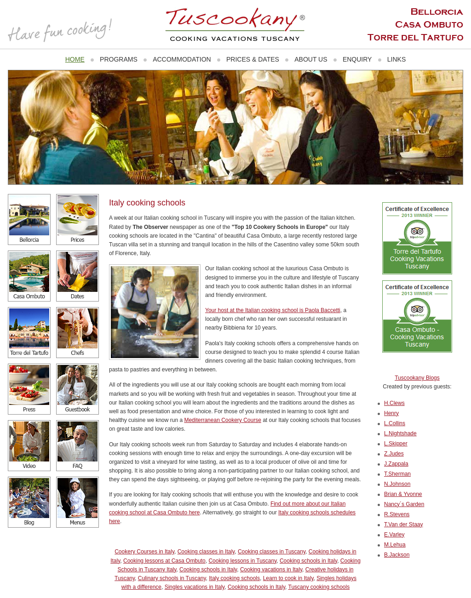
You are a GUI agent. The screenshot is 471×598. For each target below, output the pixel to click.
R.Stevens (396, 514)
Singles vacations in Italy (195, 587)
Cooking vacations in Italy (271, 569)
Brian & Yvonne (403, 494)
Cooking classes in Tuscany (271, 551)
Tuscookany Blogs (417, 378)
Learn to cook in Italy (288, 578)
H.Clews (394, 403)
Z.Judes (394, 453)
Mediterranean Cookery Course (222, 420)
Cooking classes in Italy (206, 551)
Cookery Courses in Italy (144, 551)
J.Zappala (396, 464)
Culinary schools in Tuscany (172, 578)
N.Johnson (397, 484)
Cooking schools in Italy (308, 561)
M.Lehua (395, 544)
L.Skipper (396, 443)
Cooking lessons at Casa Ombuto (164, 561)
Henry (391, 413)
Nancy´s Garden (404, 504)
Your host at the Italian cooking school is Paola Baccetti (272, 310)
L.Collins (394, 423)
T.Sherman (397, 474)
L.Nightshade (400, 433)
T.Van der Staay (403, 524)
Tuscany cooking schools (319, 587)
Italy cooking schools (234, 578)
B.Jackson (396, 555)
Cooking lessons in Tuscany (242, 561)
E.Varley (394, 534)
